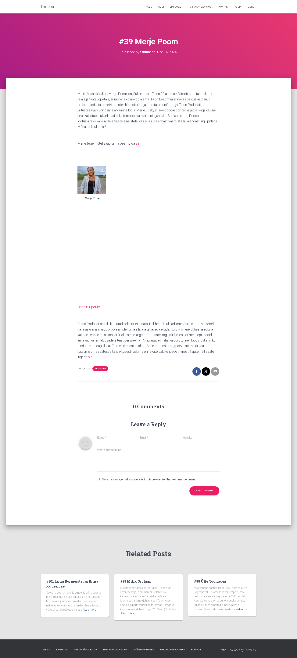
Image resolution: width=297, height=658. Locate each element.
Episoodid (177, 6)
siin (138, 143)
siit (90, 357)
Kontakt (224, 6)
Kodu (149, 6)
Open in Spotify (88, 307)
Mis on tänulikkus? (85, 649)
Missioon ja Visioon (201, 6)
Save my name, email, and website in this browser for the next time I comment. (149, 478)
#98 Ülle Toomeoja (210, 581)
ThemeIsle (250, 649)
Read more (89, 609)
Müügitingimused (144, 649)
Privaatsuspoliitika (172, 649)
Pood (237, 6)
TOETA (250, 6)
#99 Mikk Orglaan (136, 581)
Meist (161, 6)
